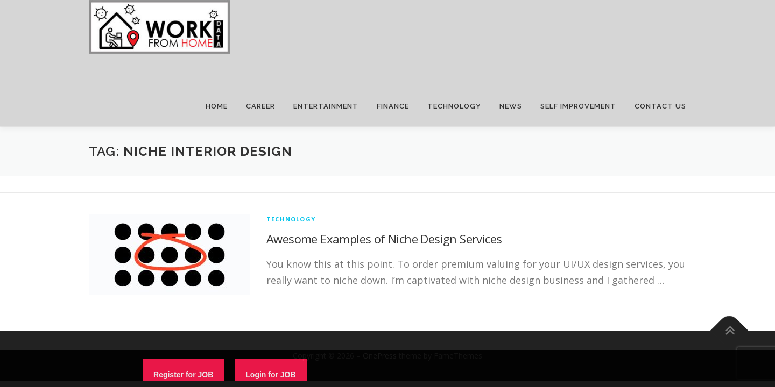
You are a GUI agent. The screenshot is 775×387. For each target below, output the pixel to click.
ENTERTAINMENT (325, 106)
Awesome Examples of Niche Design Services (384, 239)
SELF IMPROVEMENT (578, 106)
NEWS (510, 106)
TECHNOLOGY (454, 106)
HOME (217, 106)
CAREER (260, 106)
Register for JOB (183, 374)
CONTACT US (660, 106)
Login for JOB (270, 374)
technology (290, 219)
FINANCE (393, 106)
